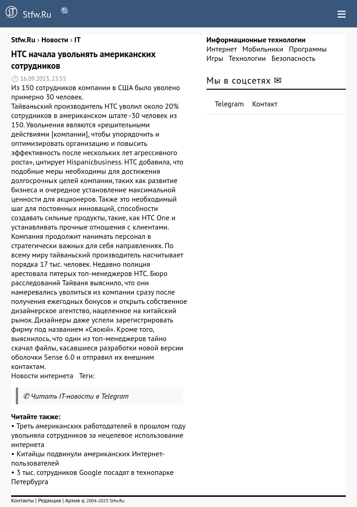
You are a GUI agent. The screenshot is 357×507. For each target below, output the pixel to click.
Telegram (229, 103)
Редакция (49, 500)
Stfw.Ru (25, 13)
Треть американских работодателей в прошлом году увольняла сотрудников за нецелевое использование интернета (98, 435)
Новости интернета (42, 375)
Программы (307, 48)
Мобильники (262, 48)
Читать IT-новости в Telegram (80, 396)
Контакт (265, 103)
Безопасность (293, 58)
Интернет (221, 48)
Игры (214, 58)
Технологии (247, 58)
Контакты (22, 500)
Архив (72, 500)
